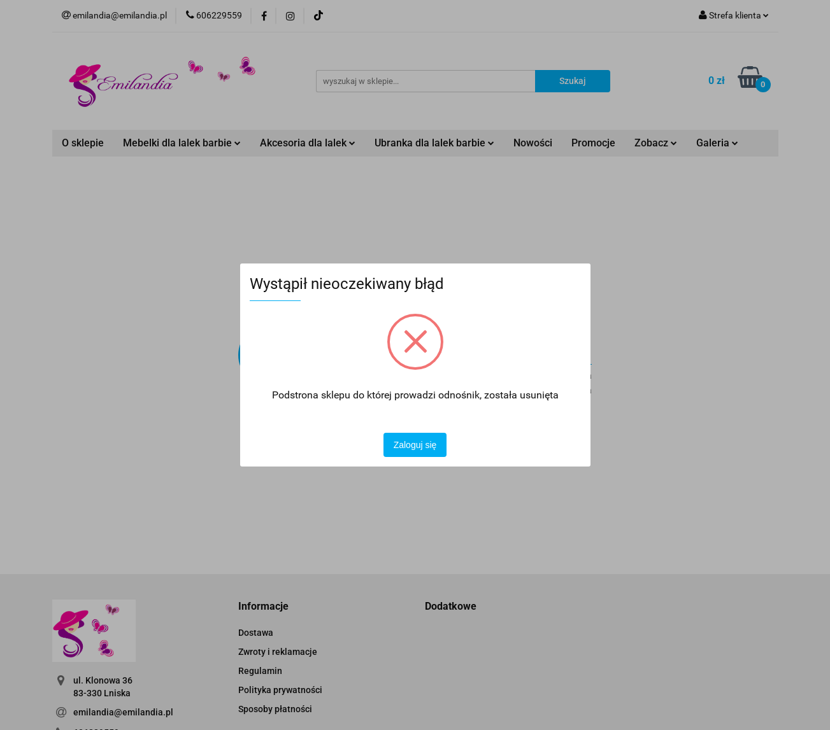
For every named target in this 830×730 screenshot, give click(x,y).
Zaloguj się (415, 445)
